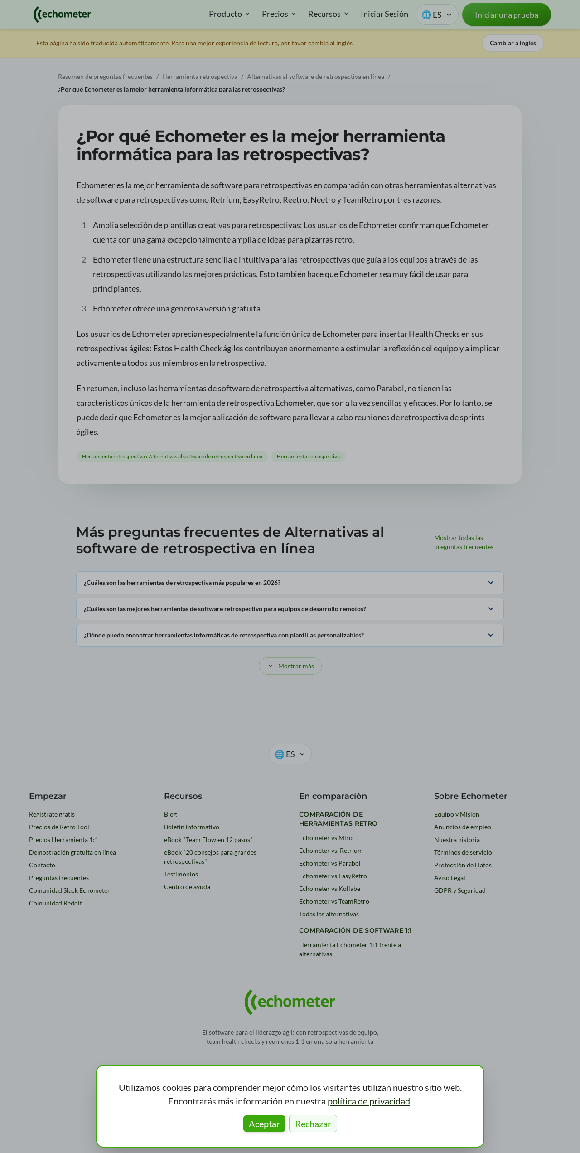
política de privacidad (369, 1100)
